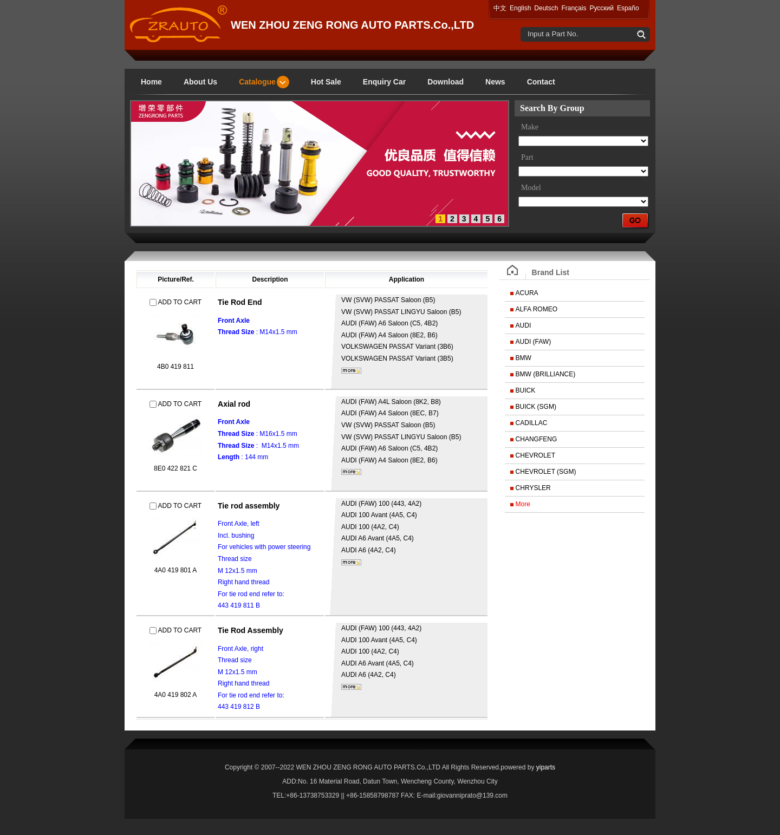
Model (531, 188)
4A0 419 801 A (175, 570)
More (523, 504)
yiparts (545, 767)
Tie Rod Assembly (250, 630)
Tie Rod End (240, 302)
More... (351, 371)
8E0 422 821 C (175, 468)
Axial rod (234, 404)
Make (529, 127)
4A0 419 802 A (175, 695)
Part (527, 157)
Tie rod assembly (249, 505)
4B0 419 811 (175, 366)
